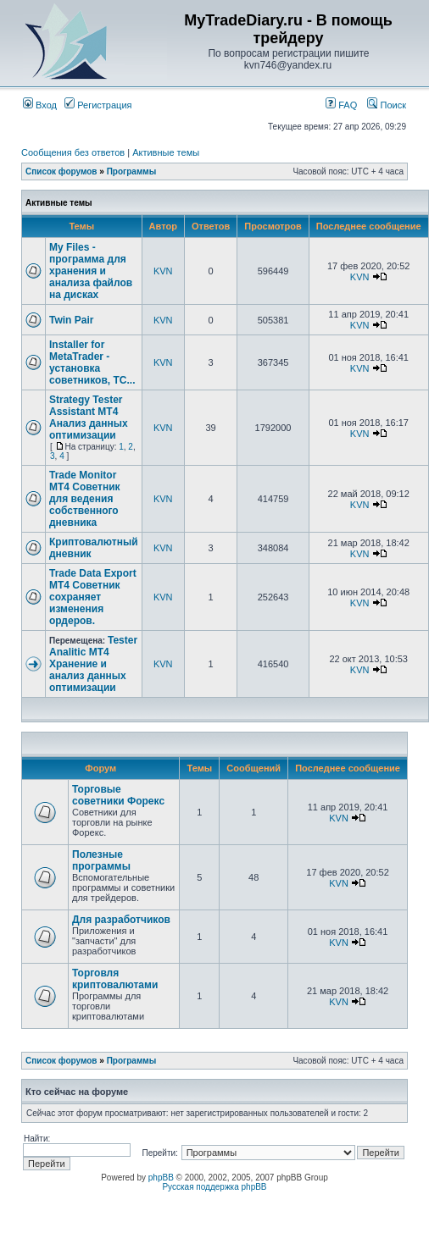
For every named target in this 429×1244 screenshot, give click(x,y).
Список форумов (61, 171)
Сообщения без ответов (73, 152)
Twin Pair (71, 320)
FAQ (341, 105)
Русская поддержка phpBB (214, 1186)
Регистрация (97, 105)
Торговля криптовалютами (115, 979)
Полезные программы (101, 860)
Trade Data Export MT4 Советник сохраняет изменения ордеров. (92, 597)
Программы (132, 171)
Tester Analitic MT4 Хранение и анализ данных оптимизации (93, 664)
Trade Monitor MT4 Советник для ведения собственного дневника (84, 498)
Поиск (386, 105)
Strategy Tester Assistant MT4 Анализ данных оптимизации (88, 417)
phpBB (161, 1177)
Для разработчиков (121, 920)
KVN (163, 271)
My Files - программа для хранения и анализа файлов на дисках (90, 271)
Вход (40, 105)
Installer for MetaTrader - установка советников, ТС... (92, 362)
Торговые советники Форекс (118, 795)
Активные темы (165, 152)
